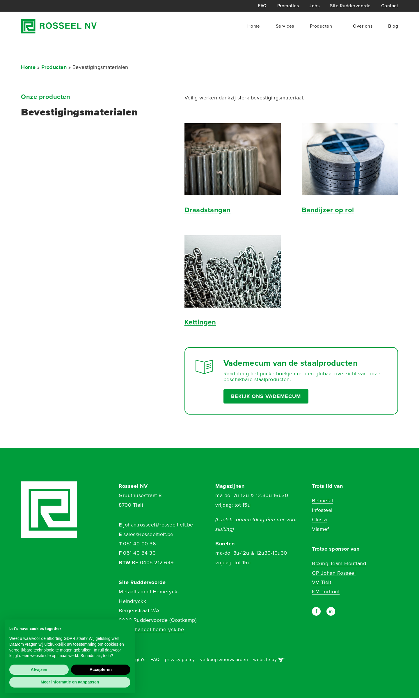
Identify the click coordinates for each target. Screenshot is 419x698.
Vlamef (320, 529)
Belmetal (322, 500)
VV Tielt (321, 582)
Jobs (314, 5)
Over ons (362, 26)
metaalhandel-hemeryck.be (151, 629)
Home (253, 26)
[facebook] (316, 611)
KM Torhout (326, 591)
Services (285, 26)
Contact (389, 5)
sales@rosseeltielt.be (148, 534)
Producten (321, 26)
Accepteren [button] (101, 669)
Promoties (288, 5)
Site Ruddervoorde (350, 5)
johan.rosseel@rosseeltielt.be (158, 525)
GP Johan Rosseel (334, 573)
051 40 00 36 (139, 543)
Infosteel (322, 510)
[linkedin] (330, 611)
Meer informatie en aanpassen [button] (70, 682)
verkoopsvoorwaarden (224, 659)
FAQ (262, 5)
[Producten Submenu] (334, 26)
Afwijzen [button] (39, 669)
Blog (393, 26)
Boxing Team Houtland (339, 563)
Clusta (319, 519)
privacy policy (180, 659)
